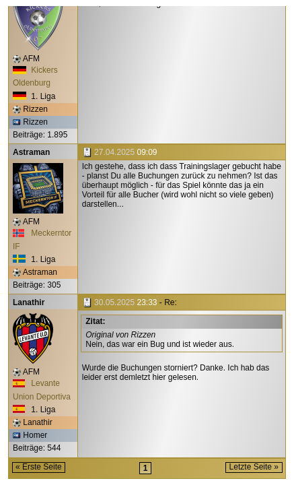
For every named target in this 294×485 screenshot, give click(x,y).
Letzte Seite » (254, 467)
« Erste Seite (38, 467)
